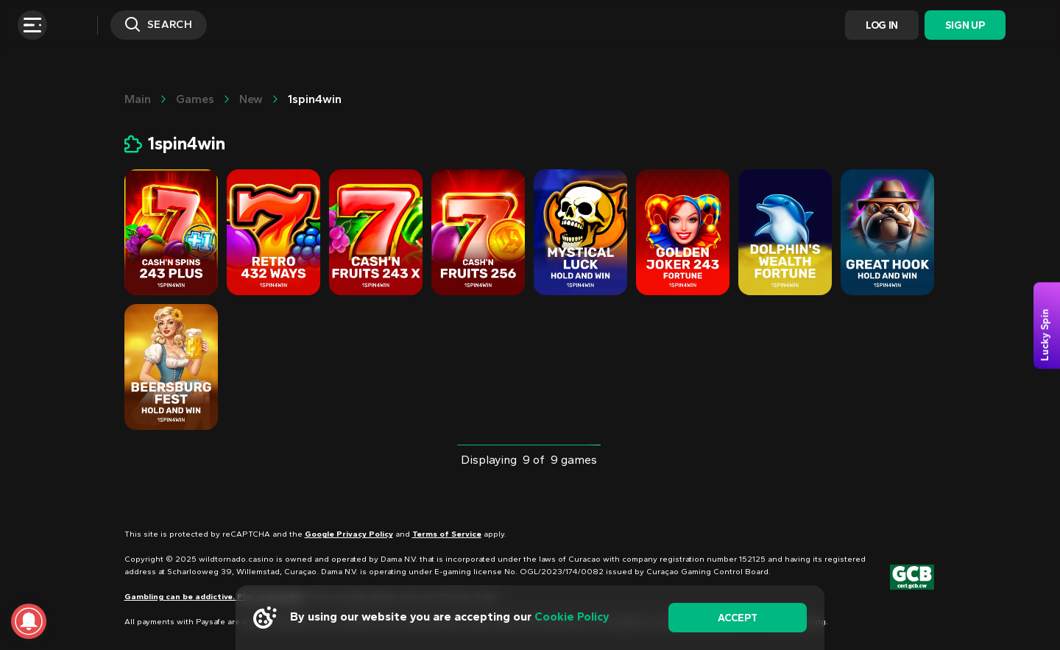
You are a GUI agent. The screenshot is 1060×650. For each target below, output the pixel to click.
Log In (882, 25)
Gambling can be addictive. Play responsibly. (214, 596)
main (137, 99)
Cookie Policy (572, 616)
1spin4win (315, 99)
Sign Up (964, 25)
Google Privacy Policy (349, 534)
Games (195, 99)
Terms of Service (446, 534)
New (251, 99)
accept (737, 618)
